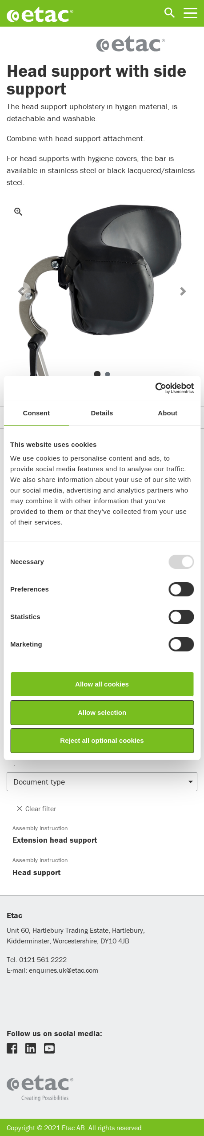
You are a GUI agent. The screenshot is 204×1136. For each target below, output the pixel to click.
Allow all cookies (102, 684)
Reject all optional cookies (102, 740)
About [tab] (167, 413)
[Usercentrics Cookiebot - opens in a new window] (155, 388)
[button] (21, 291)
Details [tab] (102, 413)
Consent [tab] (36, 413)
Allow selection (102, 712)
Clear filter (36, 808)
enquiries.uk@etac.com (63, 970)
